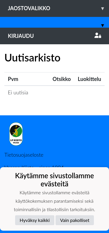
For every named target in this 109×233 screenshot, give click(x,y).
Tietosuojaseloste (23, 154)
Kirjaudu (54, 36)
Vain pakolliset (75, 220)
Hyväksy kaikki (35, 220)
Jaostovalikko (58, 8)
